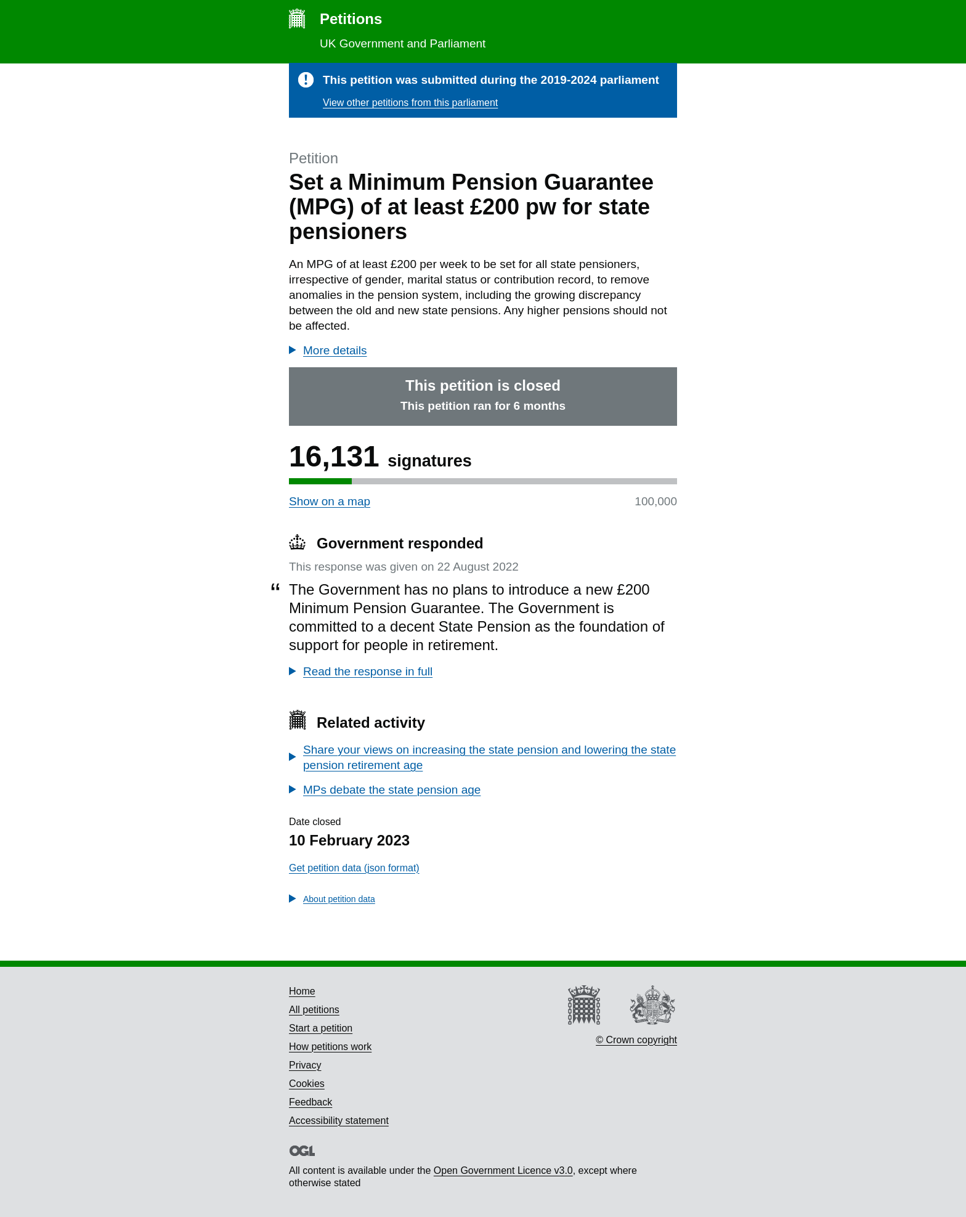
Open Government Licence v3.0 (503, 1170)
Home (302, 991)
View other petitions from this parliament (410, 102)
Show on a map (329, 501)
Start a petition (320, 1028)
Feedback (310, 1102)
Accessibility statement (339, 1120)
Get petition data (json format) (354, 868)
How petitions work (330, 1046)
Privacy (305, 1065)
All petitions (314, 1009)
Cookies (307, 1083)
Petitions (351, 18)
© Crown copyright (636, 1040)
